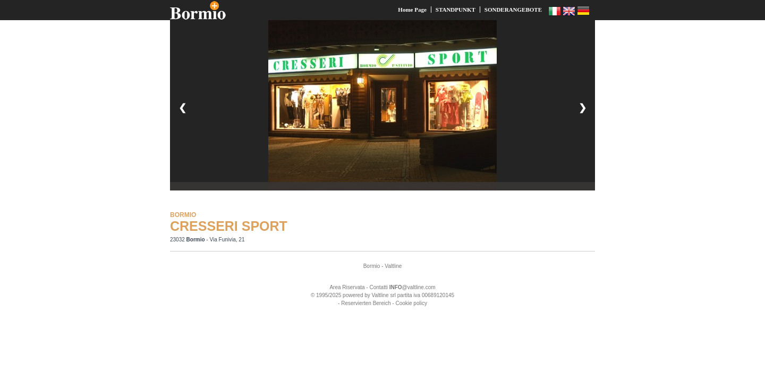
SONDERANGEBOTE (513, 9)
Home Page (412, 9)
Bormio (371, 266)
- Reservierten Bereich (364, 303)
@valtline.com (412, 287)
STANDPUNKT (455, 9)
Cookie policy (411, 303)
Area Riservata (346, 287)
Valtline (393, 266)
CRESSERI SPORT (228, 226)
